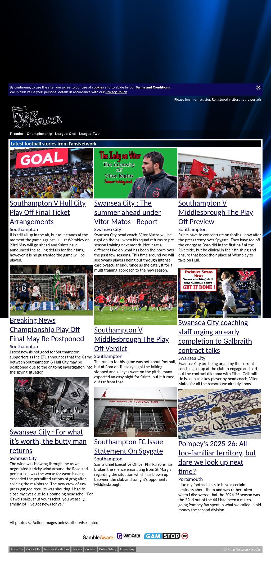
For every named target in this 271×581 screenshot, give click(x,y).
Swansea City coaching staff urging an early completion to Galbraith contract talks (215, 336)
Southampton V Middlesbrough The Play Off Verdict (131, 339)
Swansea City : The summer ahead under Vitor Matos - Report (127, 212)
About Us (17, 549)
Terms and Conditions (153, 87)
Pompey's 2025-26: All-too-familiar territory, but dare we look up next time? (217, 457)
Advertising (127, 549)
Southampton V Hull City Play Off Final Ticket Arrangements (48, 212)
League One (65, 134)
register (204, 99)
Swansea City (23, 458)
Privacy (77, 549)
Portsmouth (190, 479)
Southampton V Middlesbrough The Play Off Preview (215, 212)
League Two (89, 134)
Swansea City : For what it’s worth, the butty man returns (48, 441)
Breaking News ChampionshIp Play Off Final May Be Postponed (47, 329)
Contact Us (33, 549)
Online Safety (107, 549)
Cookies (90, 549)
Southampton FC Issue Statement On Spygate (128, 446)
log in (189, 99)
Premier (17, 134)
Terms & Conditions (56, 549)
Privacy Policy (116, 92)
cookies (98, 87)
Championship (39, 134)
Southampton (24, 229)
